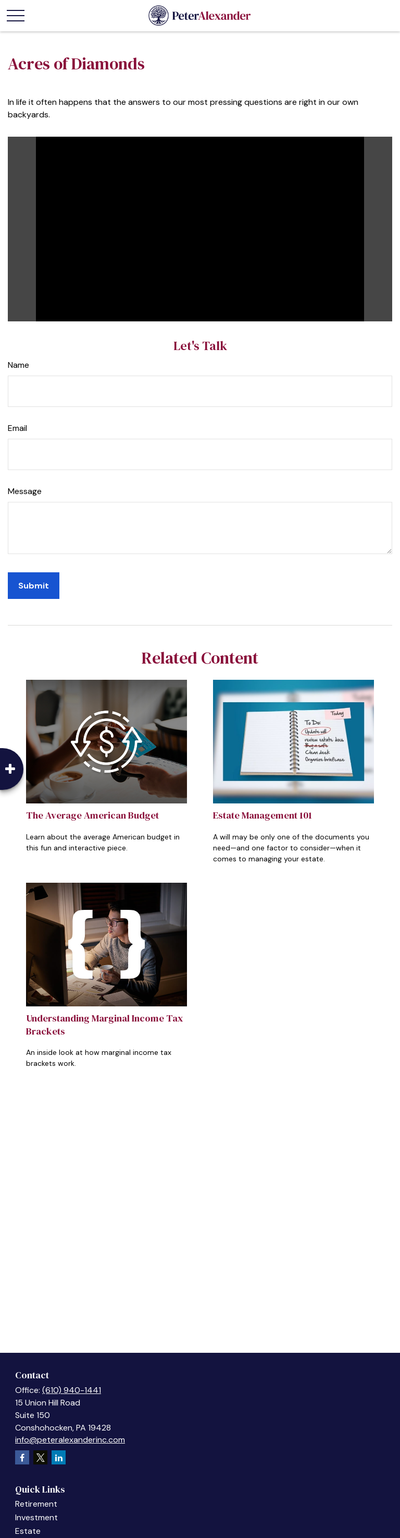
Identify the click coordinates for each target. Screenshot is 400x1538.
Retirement (36, 1503)
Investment (36, 1517)
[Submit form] (33, 585)
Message (25, 491)
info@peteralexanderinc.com (70, 1439)
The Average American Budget (92, 815)
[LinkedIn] (59, 1457)
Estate (28, 1530)
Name (18, 364)
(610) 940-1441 (71, 1390)
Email (17, 428)
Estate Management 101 (262, 815)
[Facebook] (22, 1457)
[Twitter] (40, 1457)
